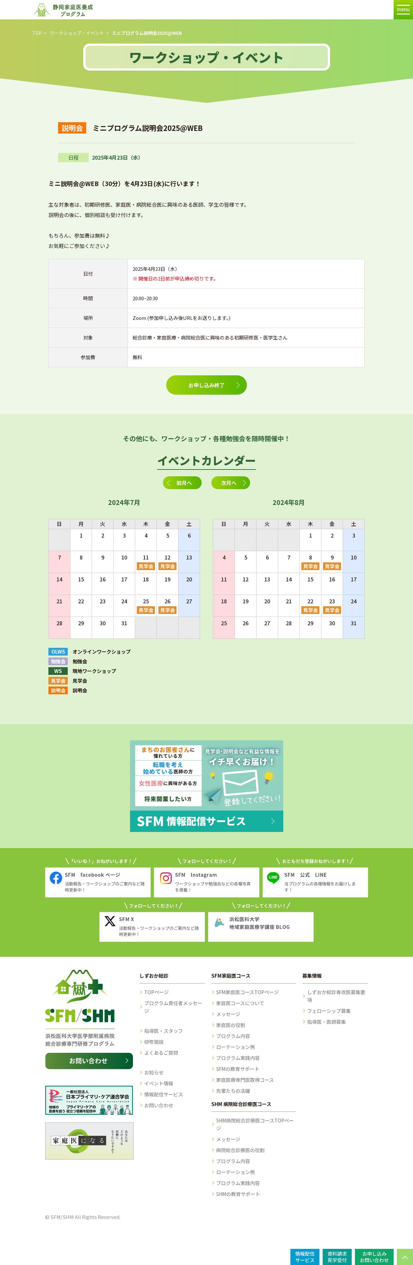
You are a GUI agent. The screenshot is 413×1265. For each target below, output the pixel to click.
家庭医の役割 (230, 1025)
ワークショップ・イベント (77, 33)
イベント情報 (158, 1083)
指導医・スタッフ (163, 1030)
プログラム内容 (233, 1036)
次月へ (229, 483)
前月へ (184, 483)
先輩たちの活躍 (233, 1090)
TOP (37, 33)
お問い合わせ (158, 1105)
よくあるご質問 (161, 1052)
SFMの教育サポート (237, 1068)
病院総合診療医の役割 (240, 1150)
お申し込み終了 (206, 385)
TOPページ (156, 992)
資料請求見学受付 (337, 1256)
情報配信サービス (163, 1094)
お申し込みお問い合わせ (374, 1256)
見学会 (146, 566)
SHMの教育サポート (238, 1194)
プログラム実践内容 (238, 1057)
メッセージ (228, 1014)
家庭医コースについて (240, 1003)
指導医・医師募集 (326, 1021)
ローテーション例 (235, 1046)
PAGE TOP (405, 1257)
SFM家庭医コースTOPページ (247, 992)
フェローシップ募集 (329, 1010)
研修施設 (154, 1041)
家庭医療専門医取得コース (245, 1079)
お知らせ (154, 1072)
